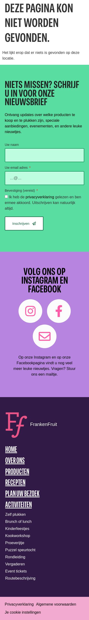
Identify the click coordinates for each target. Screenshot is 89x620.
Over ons (15, 461)
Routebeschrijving (20, 578)
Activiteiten (18, 505)
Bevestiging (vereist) (20, 190)
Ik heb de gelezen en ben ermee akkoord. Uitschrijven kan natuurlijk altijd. (43, 202)
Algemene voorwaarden (56, 604)
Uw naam (12, 145)
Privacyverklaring (19, 604)
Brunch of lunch (18, 522)
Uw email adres (16, 167)
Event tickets (16, 571)
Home (11, 450)
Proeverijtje (14, 543)
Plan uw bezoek (22, 494)
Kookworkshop (17, 536)
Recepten (15, 483)
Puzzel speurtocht (20, 550)
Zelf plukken (15, 514)
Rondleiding (15, 557)
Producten (17, 472)
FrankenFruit (43, 424)
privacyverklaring (40, 197)
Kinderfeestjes (17, 529)
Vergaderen (15, 564)
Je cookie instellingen (23, 612)
